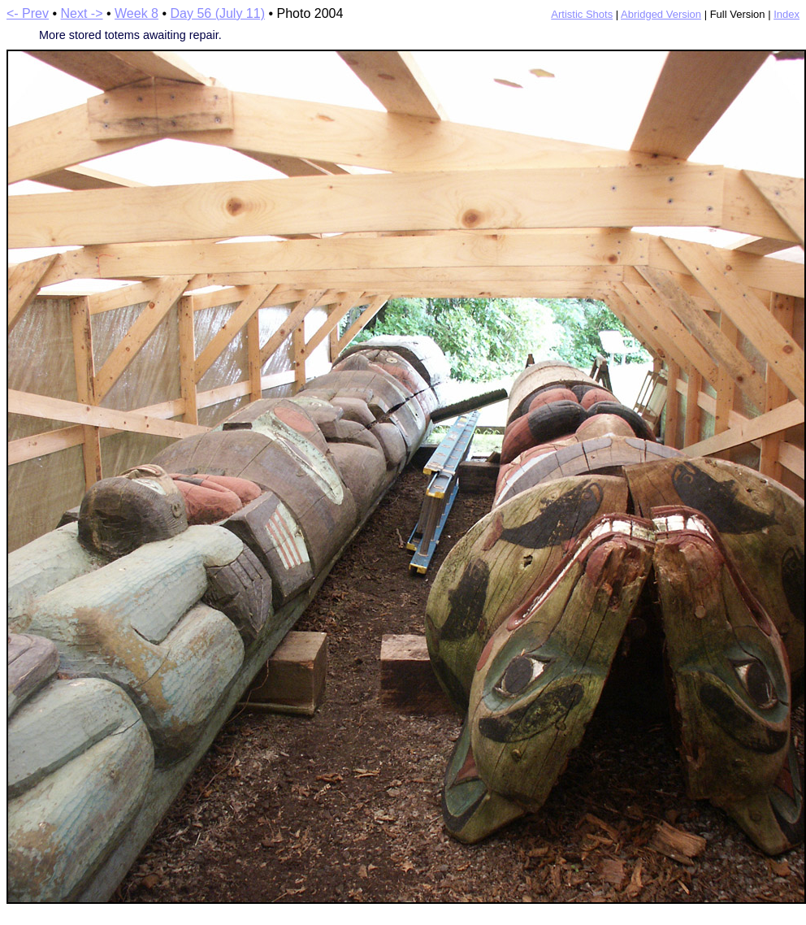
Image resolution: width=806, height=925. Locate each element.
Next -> (82, 13)
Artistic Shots (582, 14)
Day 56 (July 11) (217, 13)
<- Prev (27, 13)
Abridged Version (661, 14)
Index (787, 14)
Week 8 (136, 13)
